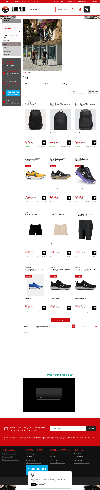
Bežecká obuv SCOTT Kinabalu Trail (32, 160)
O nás (62, 2)
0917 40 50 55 (34, 2)
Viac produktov (61, 320)
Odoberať (91, 428)
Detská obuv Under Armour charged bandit (35, 270)
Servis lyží (55, 2)
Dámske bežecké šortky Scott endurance (83, 215)
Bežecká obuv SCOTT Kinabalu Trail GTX (57, 160)
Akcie (4, 25)
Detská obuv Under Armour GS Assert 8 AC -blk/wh (60, 270)
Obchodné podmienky (83, 2)
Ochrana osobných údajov (10, 460)
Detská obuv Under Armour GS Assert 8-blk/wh (85, 270)
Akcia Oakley (7, 28)
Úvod (7, 2)
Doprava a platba (7, 457)
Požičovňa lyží (71, 2)
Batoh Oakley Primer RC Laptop (33, 105)
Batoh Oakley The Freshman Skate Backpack (85, 105)
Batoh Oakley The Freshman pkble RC (60, 105)
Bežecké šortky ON (32, 214)
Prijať (33, 484)
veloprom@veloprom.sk (19, 2)
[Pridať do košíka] (44, 142)
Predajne (94, 2)
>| (96, 326)
